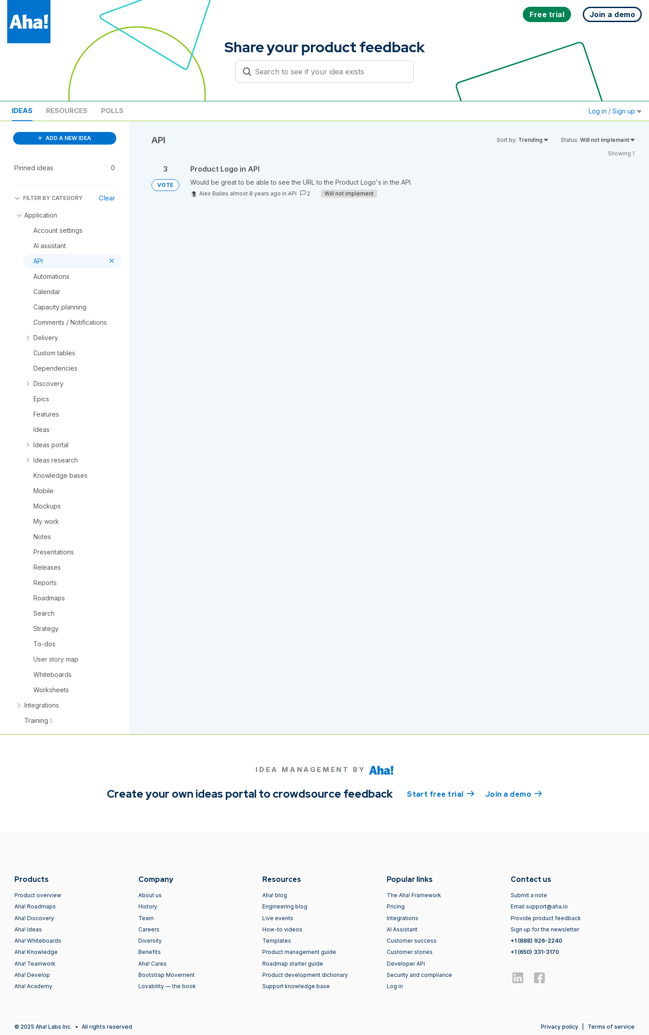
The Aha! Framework (414, 895)
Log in (395, 986)
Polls (112, 110)
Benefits (149, 952)
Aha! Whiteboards (37, 940)
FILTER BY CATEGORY (48, 198)
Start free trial (441, 793)
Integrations (402, 918)
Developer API (406, 963)
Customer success (412, 940)
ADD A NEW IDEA (64, 138)
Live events (277, 918)
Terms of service (611, 1026)
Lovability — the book (167, 986)
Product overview (37, 895)
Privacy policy (559, 1026)
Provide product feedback (546, 918)
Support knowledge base (296, 986)
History (147, 906)
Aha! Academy (33, 986)
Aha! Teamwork (34, 963)
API (292, 193)
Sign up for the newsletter (545, 929)
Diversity (150, 940)
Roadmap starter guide (292, 963)
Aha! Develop (32, 974)
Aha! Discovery (34, 918)
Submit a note (529, 895)
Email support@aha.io (539, 906)
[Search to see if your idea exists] (328, 71)
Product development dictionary (305, 974)
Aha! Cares (152, 963)
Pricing (396, 906)
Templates (276, 940)
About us (150, 895)
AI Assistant (402, 929)
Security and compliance (419, 974)
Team (146, 918)
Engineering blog (284, 906)
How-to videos (282, 929)
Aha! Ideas (28, 929)
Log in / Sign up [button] (615, 111)
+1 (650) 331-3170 (535, 952)
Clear (107, 198)
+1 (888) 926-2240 (536, 940)
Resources (66, 110)
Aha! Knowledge (36, 952)
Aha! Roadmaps (35, 906)
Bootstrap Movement (166, 974)
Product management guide (299, 952)
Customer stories (410, 952)
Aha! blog (274, 895)
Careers (149, 929)
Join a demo (513, 793)
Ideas (22, 110)
